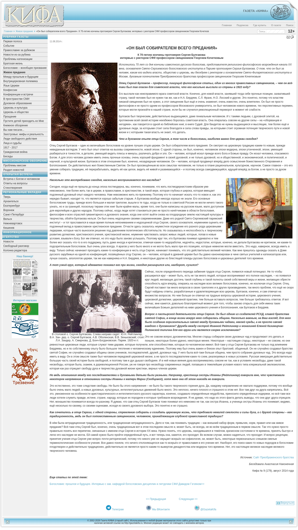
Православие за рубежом (19, 50)
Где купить (259, 25)
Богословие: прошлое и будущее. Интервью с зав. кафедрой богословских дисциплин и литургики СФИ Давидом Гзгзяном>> (127, 484)
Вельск (7, 219)
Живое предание (24, 31)
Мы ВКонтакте (161, 509)
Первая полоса (12, 41)
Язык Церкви (11, 85)
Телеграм (118, 509)
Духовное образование (17, 103)
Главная (227, 25)
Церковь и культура (15, 107)
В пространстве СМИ (16, 98)
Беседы (8, 156)
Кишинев (8, 227)
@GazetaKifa (208, 509)
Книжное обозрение (15, 125)
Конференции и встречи (18, 94)
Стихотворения (12, 187)
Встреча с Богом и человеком (21, 179)
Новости (8, 241)
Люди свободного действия (20, 138)
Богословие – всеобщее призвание (25, 67)
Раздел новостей (13, 169)
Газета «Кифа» (255, 11)
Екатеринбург (11, 205)
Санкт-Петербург (13, 214)
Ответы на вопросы (15, 183)
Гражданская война (15, 152)
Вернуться (287, 502)
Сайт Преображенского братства (273, 457)
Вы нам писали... (13, 129)
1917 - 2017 (10, 147)
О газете (276, 25)
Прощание (9, 116)
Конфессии (10, 90)
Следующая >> (188, 499)
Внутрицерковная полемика (20, 81)
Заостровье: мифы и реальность (23, 134)
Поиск (289, 25)
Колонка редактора (15, 250)
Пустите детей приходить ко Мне (23, 121)
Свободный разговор (16, 246)
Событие (8, 45)
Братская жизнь (13, 63)
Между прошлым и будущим (20, 76)
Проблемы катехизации (17, 59)
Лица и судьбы (12, 143)
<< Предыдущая (156, 499)
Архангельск (11, 201)
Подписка (242, 25)
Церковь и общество (16, 112)
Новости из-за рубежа (16, 54)
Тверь (7, 196)
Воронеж (8, 210)
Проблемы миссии (14, 165)
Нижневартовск (12, 223)
